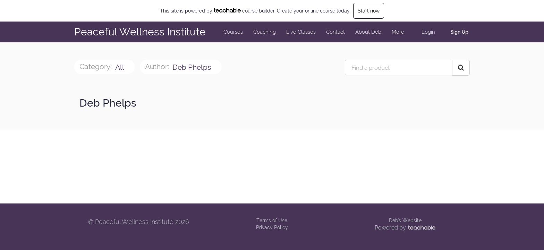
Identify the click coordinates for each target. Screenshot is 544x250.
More (399, 32)
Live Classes (301, 32)
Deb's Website (405, 220)
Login (428, 32)
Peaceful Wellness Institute (140, 32)
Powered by (405, 227)
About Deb (368, 32)
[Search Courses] (461, 68)
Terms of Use (271, 220)
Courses (233, 32)
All (120, 67)
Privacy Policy (272, 227)
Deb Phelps (192, 67)
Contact (335, 32)
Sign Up (459, 32)
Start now (369, 11)
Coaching (264, 32)
